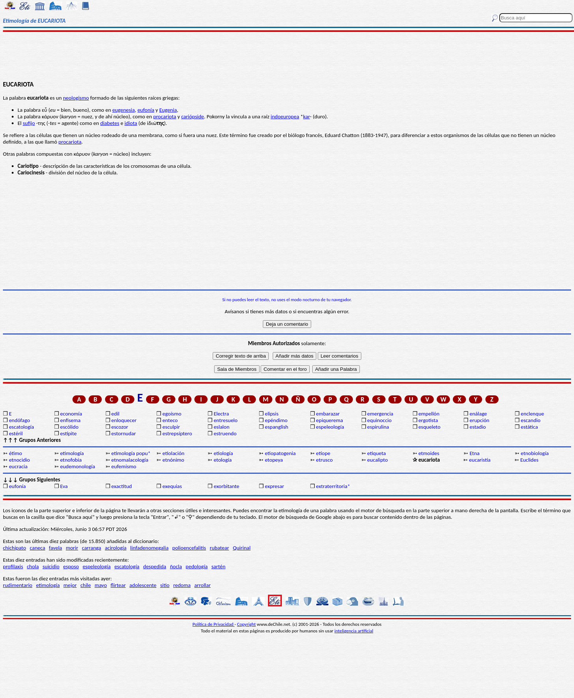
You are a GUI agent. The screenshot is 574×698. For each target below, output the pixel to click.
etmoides (428, 453)
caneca (37, 547)
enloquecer (124, 420)
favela (55, 547)
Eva (64, 486)
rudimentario (17, 585)
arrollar (202, 585)
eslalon (222, 427)
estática (529, 427)
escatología (21, 427)
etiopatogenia (280, 453)
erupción (479, 420)
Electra (221, 413)
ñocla (176, 566)
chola (33, 566)
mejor (70, 585)
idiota (130, 123)
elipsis (271, 413)
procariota (164, 116)
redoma (181, 585)
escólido (69, 427)
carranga (91, 547)
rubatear (219, 547)
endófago (19, 420)
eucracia (18, 466)
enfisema (70, 420)
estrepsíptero (177, 433)
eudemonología (77, 466)
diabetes (109, 123)
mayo (100, 585)
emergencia (380, 413)
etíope (323, 453)
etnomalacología (129, 460)
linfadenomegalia (149, 547)
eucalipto (377, 460)
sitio (164, 585)
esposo (71, 566)
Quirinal (242, 547)
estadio (478, 427)
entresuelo (226, 420)
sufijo (29, 123)
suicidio (50, 566)
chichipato (14, 547)
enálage (478, 413)
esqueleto (429, 427)
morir (72, 547)
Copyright (246, 624)
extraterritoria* (333, 486)
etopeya (274, 460)
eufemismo (123, 466)
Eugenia (168, 110)
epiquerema (329, 420)
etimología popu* (130, 453)
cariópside (192, 116)
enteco (170, 420)
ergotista (428, 420)
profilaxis (13, 566)
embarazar (328, 413)
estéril (16, 433)
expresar (274, 486)
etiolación (173, 453)
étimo (15, 453)
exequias (172, 486)
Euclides (529, 460)
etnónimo (173, 460)
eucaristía (480, 460)
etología (223, 460)
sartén (218, 566)
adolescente (143, 585)
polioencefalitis (189, 547)
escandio (531, 420)
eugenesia (123, 110)
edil (115, 413)
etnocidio (19, 460)
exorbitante (226, 486)
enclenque (532, 413)
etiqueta (376, 453)
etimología (72, 453)
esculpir (171, 427)
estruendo (225, 433)
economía (71, 413)
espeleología (330, 427)
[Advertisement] (287, 55)
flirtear (118, 585)
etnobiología (535, 453)
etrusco (324, 460)
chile (86, 585)
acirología (115, 547)
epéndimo (276, 420)
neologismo (76, 98)
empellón (428, 413)
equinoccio (379, 420)
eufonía (145, 110)
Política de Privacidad (214, 624)
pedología (197, 566)
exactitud (121, 486)
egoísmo (172, 413)
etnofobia (71, 460)
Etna (475, 453)
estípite (68, 433)
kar (306, 116)
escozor (119, 427)
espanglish (276, 427)
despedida (154, 566)
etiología (223, 453)
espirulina (378, 427)
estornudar (123, 433)
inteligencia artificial (354, 631)
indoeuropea (285, 116)
